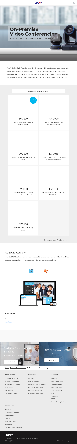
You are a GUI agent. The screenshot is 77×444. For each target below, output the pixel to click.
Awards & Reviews (10, 421)
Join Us (7, 418)
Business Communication (12, 381)
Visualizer (31, 378)
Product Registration (57, 381)
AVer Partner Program (11, 393)
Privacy (13, 441)
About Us (8, 409)
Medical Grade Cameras (35, 390)
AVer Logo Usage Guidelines (13, 427)
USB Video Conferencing (35, 387)
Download (54, 378)
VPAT (53, 399)
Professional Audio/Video (12, 384)
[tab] (34, 271)
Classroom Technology (11, 378)
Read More (9, 322)
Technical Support (56, 390)
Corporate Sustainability (12, 412)
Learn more (11, 362)
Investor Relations (10, 415)
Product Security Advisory (58, 402)
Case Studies (9, 387)
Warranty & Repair (56, 384)
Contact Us (8, 424)
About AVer (9, 406)
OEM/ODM (54, 396)
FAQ (52, 393)
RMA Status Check (56, 387)
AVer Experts (9, 390)
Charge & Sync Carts (34, 381)
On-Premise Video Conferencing (37, 384)
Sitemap (7, 441)
